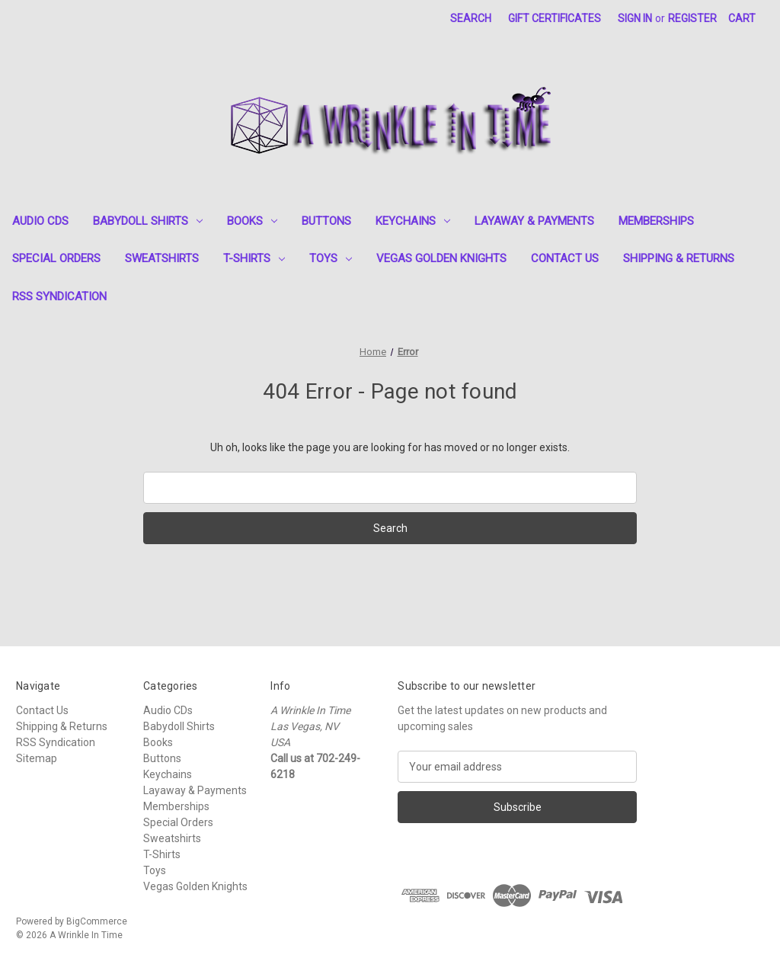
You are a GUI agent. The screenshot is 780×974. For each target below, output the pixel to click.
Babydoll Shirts (148, 221)
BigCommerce (96, 921)
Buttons (326, 221)
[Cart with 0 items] (742, 18)
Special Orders (56, 258)
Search (470, 18)
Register (692, 18)
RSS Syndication (59, 296)
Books (252, 221)
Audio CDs (40, 221)
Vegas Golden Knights (441, 258)
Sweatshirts (162, 258)
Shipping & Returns (678, 258)
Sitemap (36, 758)
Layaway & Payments (534, 221)
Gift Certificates (554, 18)
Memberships (656, 221)
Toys (330, 258)
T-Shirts (254, 258)
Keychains (413, 221)
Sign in (635, 18)
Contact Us (565, 258)
